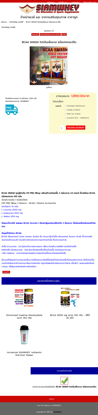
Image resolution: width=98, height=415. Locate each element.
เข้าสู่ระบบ (63, 2)
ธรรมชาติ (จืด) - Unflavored (78, 117)
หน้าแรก (50, 2)
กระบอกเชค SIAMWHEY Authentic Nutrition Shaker (24, 354)
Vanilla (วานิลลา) (73, 109)
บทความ (75, 2)
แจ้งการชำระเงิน (89, 5)
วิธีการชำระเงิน (89, 2)
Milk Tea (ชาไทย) (73, 113)
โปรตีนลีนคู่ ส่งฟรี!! (16, 22)
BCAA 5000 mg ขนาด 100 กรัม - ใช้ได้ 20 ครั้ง (70, 316)
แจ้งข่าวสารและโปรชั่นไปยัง (64, 382)
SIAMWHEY (57, 412)
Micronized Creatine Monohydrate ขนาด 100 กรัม (24, 316)
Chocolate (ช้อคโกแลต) (76, 105)
